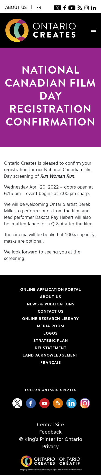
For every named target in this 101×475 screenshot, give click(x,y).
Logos (50, 333)
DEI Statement (35, 348)
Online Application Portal (42, 290)
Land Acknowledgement (41, 355)
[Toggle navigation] (91, 30)
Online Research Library (41, 319)
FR (38, 7)
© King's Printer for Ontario (50, 439)
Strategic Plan (50, 341)
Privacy (50, 446)
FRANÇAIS (50, 363)
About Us (50, 297)
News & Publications (50, 304)
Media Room (50, 326)
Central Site (50, 425)
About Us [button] (16, 7)
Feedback (50, 432)
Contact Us (51, 312)
